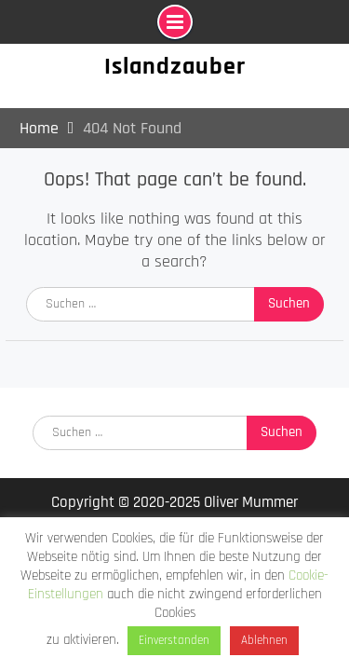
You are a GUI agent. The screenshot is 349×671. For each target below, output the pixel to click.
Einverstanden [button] (174, 640)
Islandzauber (175, 66)
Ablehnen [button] (264, 640)
